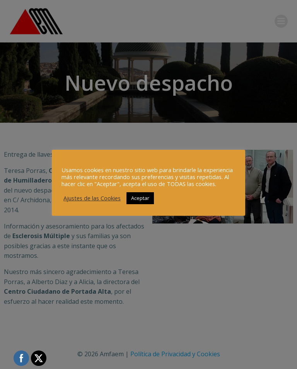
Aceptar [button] (140, 198)
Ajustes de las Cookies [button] (92, 198)
